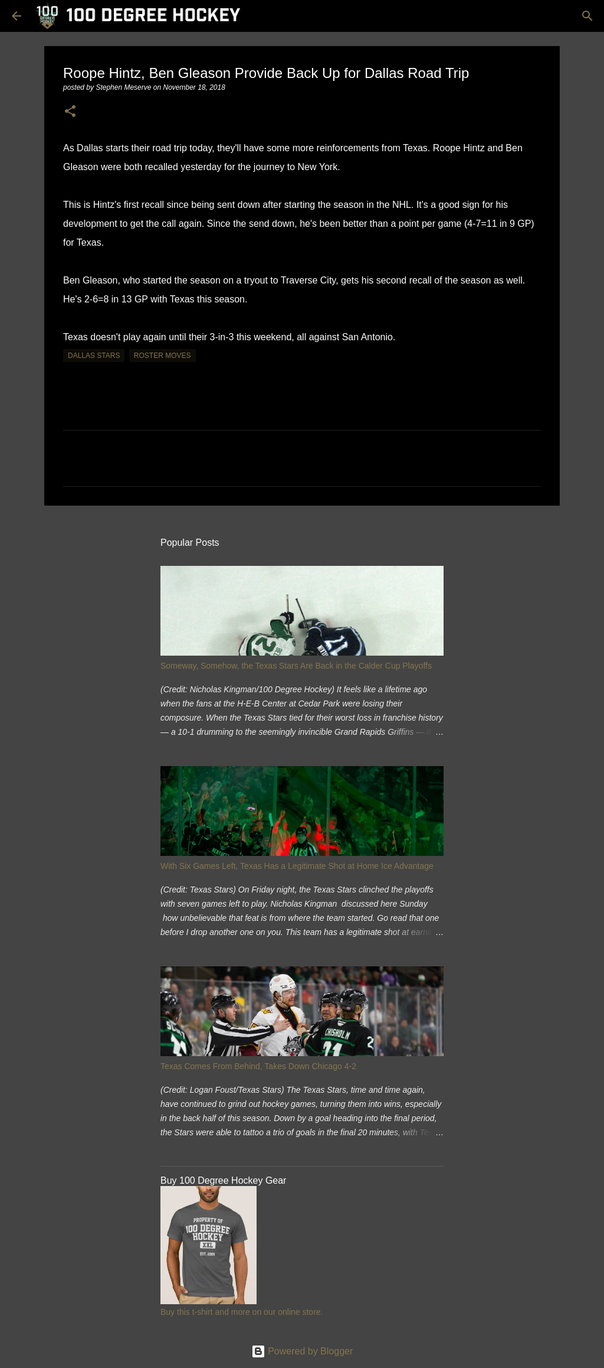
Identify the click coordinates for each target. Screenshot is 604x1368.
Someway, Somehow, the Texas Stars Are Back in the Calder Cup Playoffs (296, 665)
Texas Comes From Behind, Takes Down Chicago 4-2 (258, 1066)
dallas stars (94, 355)
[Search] (587, 16)
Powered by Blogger (302, 1351)
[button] (70, 112)
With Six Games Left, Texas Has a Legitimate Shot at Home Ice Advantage (297, 866)
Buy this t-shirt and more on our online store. (241, 1312)
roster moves (162, 355)
